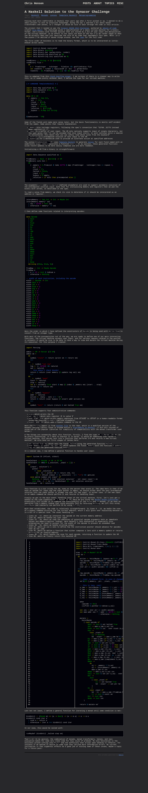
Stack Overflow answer (60, 83)
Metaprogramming (87, 17)
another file (62, 445)
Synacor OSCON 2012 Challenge (75, 32)
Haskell (35, 17)
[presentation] (61, 435)
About (98, 4)
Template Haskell (68, 17)
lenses (91, 153)
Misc (120, 4)
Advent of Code (109, 32)
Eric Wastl (37, 34)
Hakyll (121, 790)
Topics (109, 4)
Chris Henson (34, 4)
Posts (87, 4)
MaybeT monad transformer (106, 526)
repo (78, 43)
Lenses (53, 17)
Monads (44, 17)
